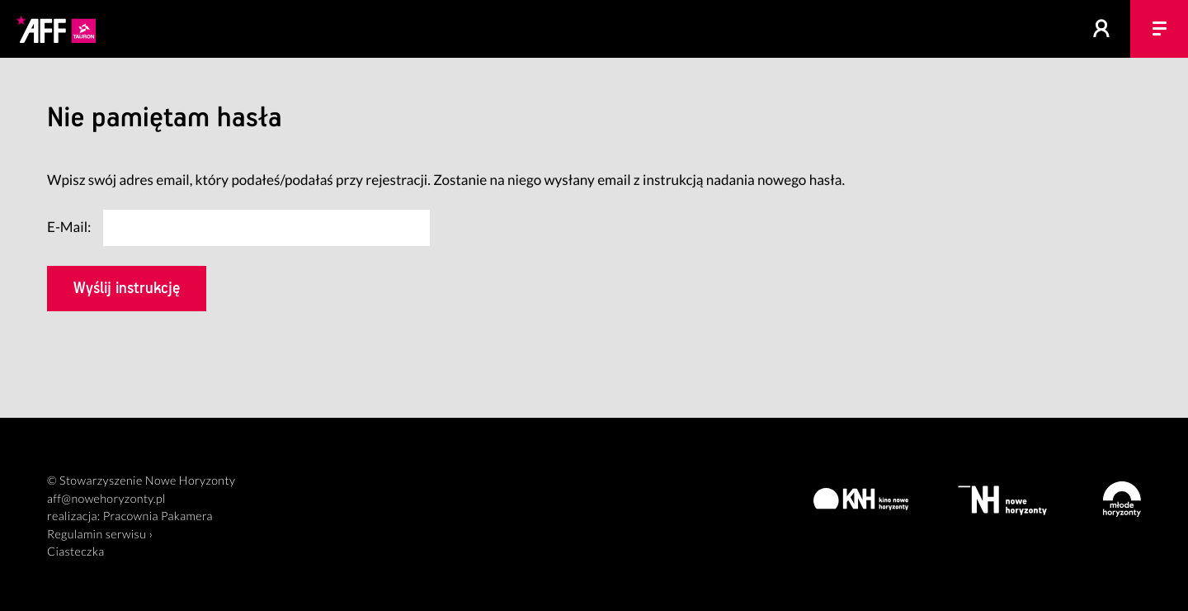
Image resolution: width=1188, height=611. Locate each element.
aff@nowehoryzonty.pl (106, 499)
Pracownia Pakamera (158, 516)
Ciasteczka (76, 552)
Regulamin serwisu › (100, 535)
